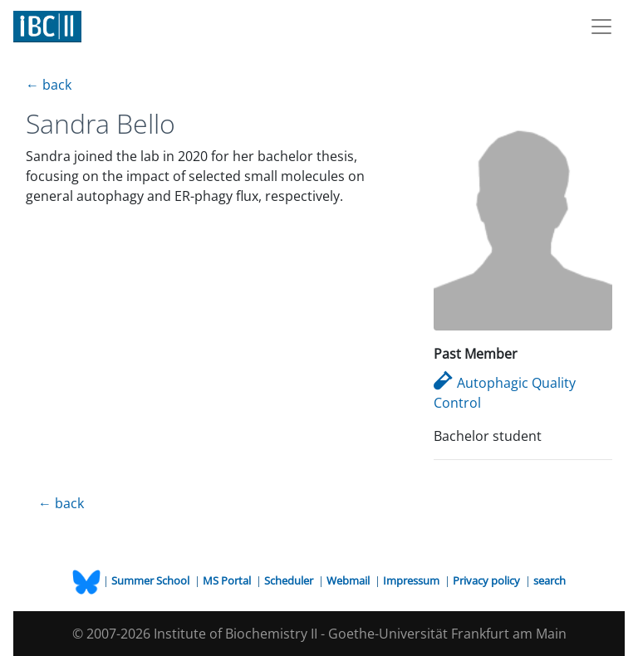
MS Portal (228, 580)
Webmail (349, 580)
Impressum (412, 580)
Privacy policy (488, 580)
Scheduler (290, 580)
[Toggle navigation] (601, 26)
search (549, 580)
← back (48, 85)
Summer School (151, 580)
